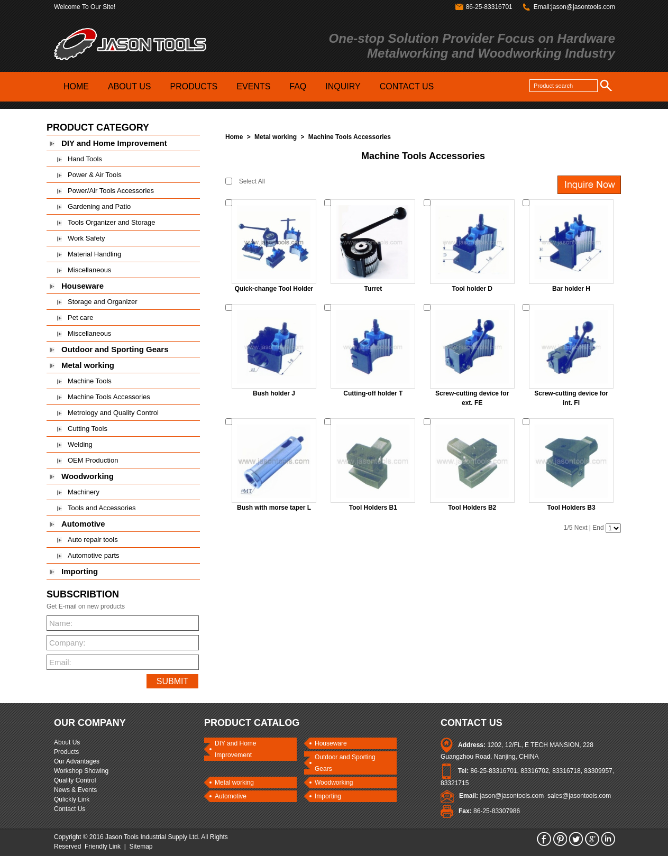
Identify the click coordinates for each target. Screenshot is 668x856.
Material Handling (94, 254)
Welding (80, 444)
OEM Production (93, 460)
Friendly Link (103, 846)
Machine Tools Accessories (109, 397)
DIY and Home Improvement (114, 143)
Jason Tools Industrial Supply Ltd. (152, 837)
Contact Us (69, 809)
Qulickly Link (71, 799)
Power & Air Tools (95, 175)
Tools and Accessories (102, 508)
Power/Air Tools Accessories (111, 191)
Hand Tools (85, 159)
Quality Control (75, 780)
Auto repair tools (93, 540)
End (597, 527)
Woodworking (87, 476)
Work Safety (86, 238)
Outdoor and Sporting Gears (115, 349)
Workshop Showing (81, 771)
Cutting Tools (87, 428)
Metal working (87, 365)
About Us (67, 742)
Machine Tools (90, 381)
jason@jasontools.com (512, 795)
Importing (79, 571)
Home (234, 137)
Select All (252, 181)
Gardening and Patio (99, 206)
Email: (60, 662)
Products (66, 752)
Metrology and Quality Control (113, 413)
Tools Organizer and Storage (111, 222)
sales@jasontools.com (579, 795)
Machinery (83, 492)
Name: (60, 623)
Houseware (82, 285)
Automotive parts (94, 555)
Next (581, 527)
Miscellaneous (89, 270)
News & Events (75, 790)
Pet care (80, 317)
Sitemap (141, 846)
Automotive (83, 523)
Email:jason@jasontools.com (574, 7)
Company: (65, 642)
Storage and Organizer (103, 302)
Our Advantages (76, 761)
